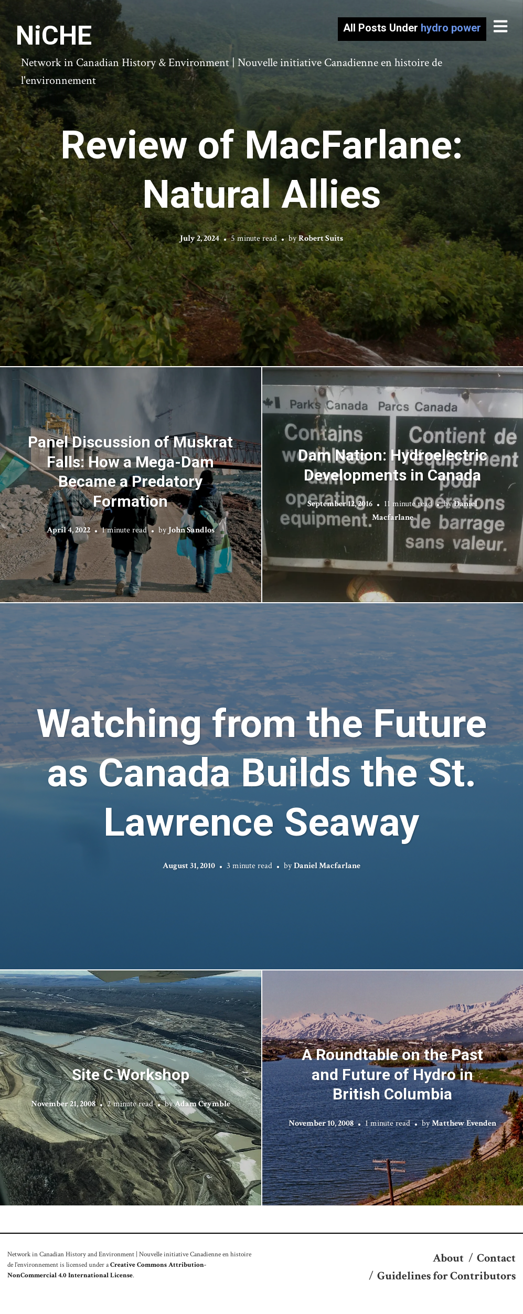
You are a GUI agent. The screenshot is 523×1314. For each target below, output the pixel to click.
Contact (496, 1258)
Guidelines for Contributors (446, 1276)
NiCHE (54, 35)
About (448, 1258)
